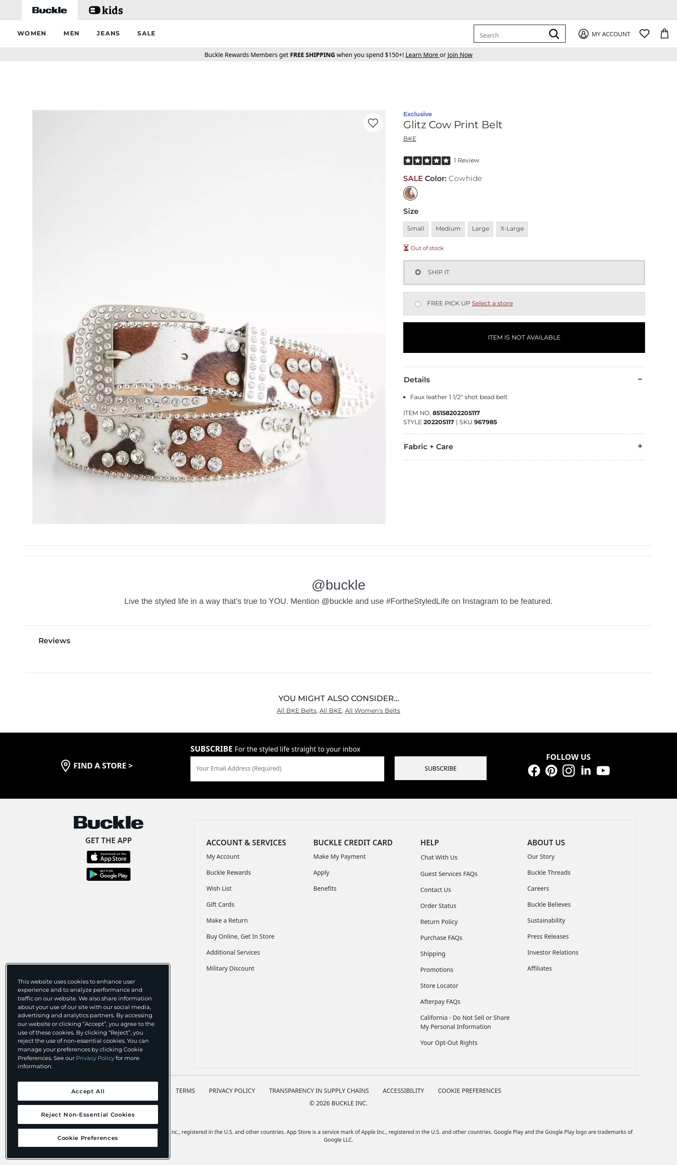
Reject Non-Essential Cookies (88, 1114)
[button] (32, 34)
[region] (88, 1061)
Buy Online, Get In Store (240, 936)
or (426, 55)
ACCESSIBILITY (403, 1090)
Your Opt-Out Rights (449, 1042)
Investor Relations (553, 952)
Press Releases (548, 936)
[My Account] (603, 34)
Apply (321, 872)
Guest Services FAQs (449, 874)
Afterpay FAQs (441, 1001)
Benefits (325, 888)
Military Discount (230, 968)
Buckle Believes (549, 904)
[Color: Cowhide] (410, 193)
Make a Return (227, 920)
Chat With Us (439, 857)
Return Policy (439, 921)
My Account (223, 856)
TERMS (185, 1090)
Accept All (88, 1091)
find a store (103, 765)
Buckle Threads (548, 872)
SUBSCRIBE (441, 768)
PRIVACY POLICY (232, 1090)
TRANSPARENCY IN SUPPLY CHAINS (319, 1090)
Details (524, 379)
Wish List (218, 888)
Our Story (540, 856)
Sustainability (546, 920)
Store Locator (440, 985)
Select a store (492, 303)
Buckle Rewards (228, 872)
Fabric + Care (524, 446)
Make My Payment (339, 856)
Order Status (438, 906)
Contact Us (436, 890)
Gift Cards (220, 904)
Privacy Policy (95, 1057)
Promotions (437, 969)
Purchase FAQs (441, 937)
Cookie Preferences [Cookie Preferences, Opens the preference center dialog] (87, 1137)
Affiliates (539, 968)
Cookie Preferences (469, 1090)
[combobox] (510, 33)
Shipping (433, 953)
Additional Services (233, 952)
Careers (538, 888)
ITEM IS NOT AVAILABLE (524, 337)
